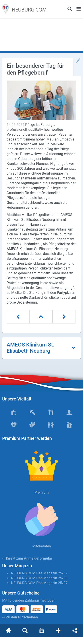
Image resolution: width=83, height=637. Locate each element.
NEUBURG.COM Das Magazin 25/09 (39, 573)
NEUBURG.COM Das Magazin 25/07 (39, 583)
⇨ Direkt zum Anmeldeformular (27, 558)
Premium (42, 492)
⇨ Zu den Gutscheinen (20, 617)
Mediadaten (41, 546)
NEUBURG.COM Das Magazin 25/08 (39, 578)
